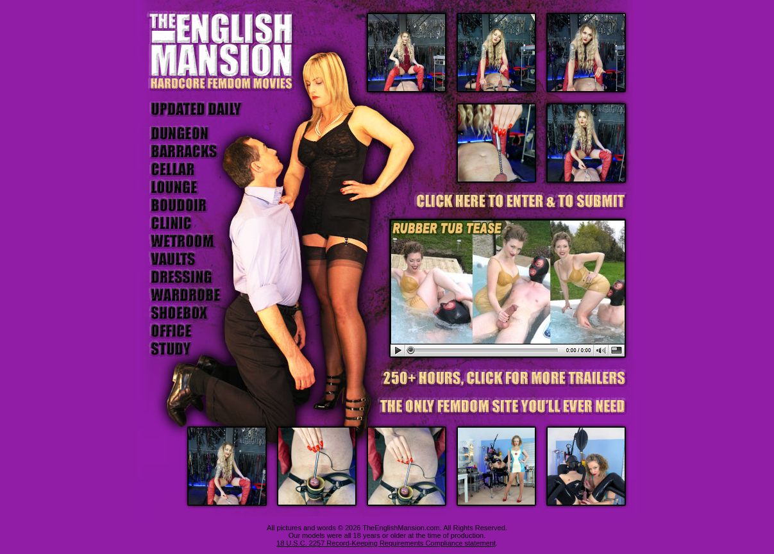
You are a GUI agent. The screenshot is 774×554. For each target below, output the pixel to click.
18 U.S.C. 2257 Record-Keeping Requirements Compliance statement (386, 543)
